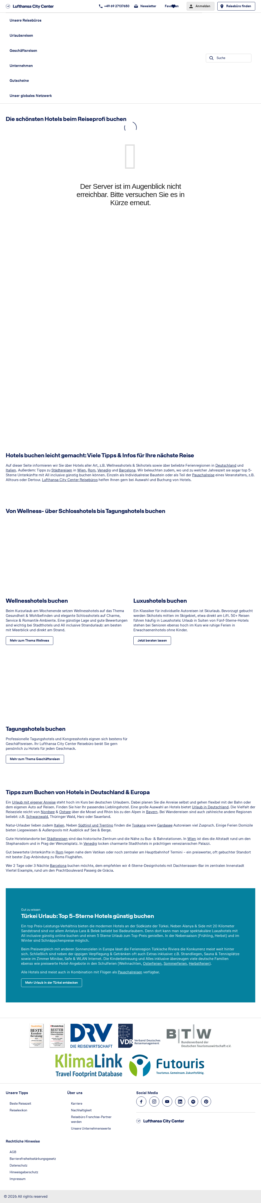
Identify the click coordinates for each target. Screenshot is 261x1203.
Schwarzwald (37, 816)
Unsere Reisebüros (26, 20)
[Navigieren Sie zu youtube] (167, 1101)
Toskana (139, 825)
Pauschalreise (203, 474)
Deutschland (225, 465)
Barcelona (127, 470)
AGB (13, 1152)
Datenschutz (18, 1165)
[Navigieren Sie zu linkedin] (180, 1101)
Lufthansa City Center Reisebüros (70, 479)
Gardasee (164, 825)
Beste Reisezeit (20, 1103)
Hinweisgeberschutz (24, 1172)
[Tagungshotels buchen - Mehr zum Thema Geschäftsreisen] (35, 759)
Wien (81, 470)
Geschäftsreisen (23, 50)
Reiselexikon (18, 1110)
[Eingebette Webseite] (130, 280)
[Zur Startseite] (31, 6)
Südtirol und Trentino (95, 825)
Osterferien (152, 963)
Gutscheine (19, 80)
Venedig (104, 470)
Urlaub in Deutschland (210, 807)
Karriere (76, 1103)
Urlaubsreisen (21, 35)
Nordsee (48, 811)
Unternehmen (21, 65)
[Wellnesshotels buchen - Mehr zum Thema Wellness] (29, 640)
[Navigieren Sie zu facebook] (141, 1101)
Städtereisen (61, 470)
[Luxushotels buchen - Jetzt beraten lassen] (152, 640)
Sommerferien (175, 963)
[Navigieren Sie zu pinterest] (206, 1101)
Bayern (152, 811)
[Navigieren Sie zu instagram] (154, 1101)
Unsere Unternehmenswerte (91, 1128)
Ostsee (65, 811)
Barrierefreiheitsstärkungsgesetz (33, 1158)
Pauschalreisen (130, 972)
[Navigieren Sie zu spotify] (193, 1101)
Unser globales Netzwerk (31, 95)
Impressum (18, 1179)
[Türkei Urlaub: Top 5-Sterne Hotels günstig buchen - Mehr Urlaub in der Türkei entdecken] (51, 982)
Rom (91, 470)
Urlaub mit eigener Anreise (34, 802)
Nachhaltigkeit (81, 1110)
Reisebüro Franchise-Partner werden (91, 1119)
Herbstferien (199, 963)
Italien (11, 470)
